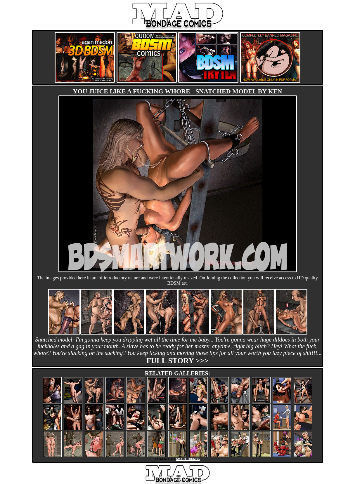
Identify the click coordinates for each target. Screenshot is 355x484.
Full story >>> (177, 360)
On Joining (210, 277)
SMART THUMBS (188, 459)
